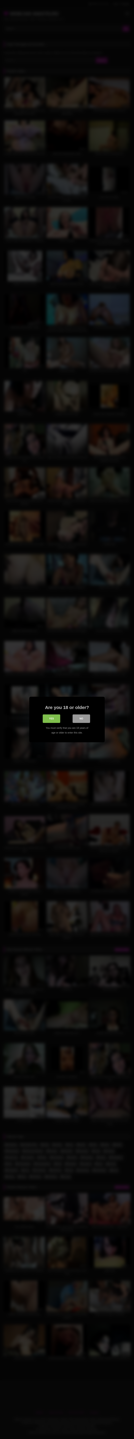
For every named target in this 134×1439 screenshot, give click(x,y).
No (81, 718)
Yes (51, 718)
